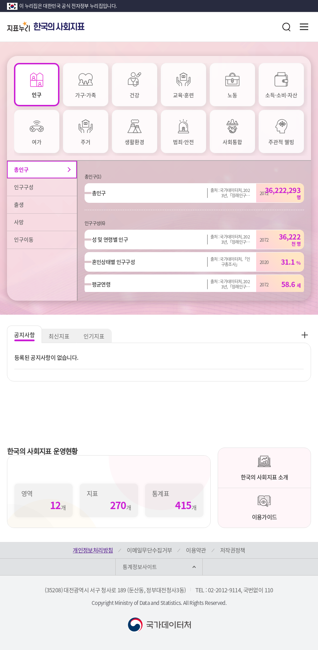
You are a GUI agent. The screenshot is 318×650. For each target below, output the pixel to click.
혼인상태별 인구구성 (116, 262)
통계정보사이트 (140, 567)
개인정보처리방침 (93, 550)
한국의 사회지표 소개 (264, 468)
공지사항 (24, 334)
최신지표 (59, 336)
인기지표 (94, 336)
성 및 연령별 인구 (113, 239)
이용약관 (196, 550)
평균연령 (104, 284)
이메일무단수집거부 (149, 550)
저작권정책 (232, 550)
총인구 (102, 193)
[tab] (36, 84)
